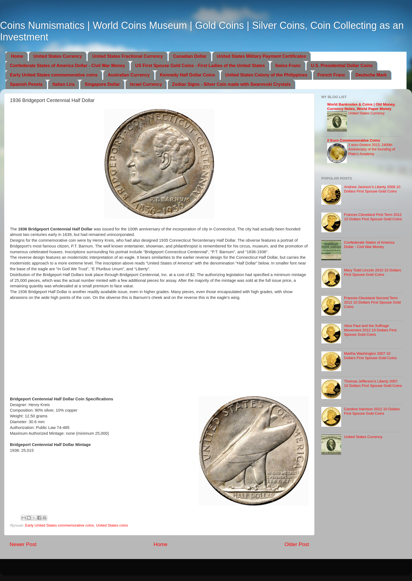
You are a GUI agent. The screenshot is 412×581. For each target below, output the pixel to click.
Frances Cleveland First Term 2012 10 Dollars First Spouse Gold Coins (373, 217)
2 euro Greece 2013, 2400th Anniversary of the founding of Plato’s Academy (371, 149)
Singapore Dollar (102, 84)
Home (17, 56)
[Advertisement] (159, 356)
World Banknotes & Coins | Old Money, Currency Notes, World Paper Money (361, 106)
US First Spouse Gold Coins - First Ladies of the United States (200, 65)
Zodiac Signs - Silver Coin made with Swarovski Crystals (231, 84)
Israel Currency (146, 84)
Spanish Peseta (26, 84)
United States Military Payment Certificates (261, 56)
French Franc (331, 75)
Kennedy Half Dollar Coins (187, 75)
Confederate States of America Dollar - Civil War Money (67, 65)
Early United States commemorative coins (54, 75)
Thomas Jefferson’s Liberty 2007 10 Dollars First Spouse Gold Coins (373, 383)
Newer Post (23, 544)
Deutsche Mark (371, 75)
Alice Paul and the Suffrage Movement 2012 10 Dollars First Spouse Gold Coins (370, 330)
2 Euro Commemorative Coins (353, 140)
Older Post (297, 544)
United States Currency (57, 56)
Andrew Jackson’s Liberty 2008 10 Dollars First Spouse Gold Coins (372, 189)
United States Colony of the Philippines (266, 75)
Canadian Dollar (190, 56)
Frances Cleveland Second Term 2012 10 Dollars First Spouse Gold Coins (372, 302)
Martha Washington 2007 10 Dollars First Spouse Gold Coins (370, 355)
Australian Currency (129, 75)
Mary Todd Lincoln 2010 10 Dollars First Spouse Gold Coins (372, 272)
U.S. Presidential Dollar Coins (342, 65)
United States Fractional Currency (127, 56)
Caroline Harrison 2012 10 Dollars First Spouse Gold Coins (372, 411)
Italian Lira (63, 84)
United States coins (112, 525)
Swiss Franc (287, 65)
